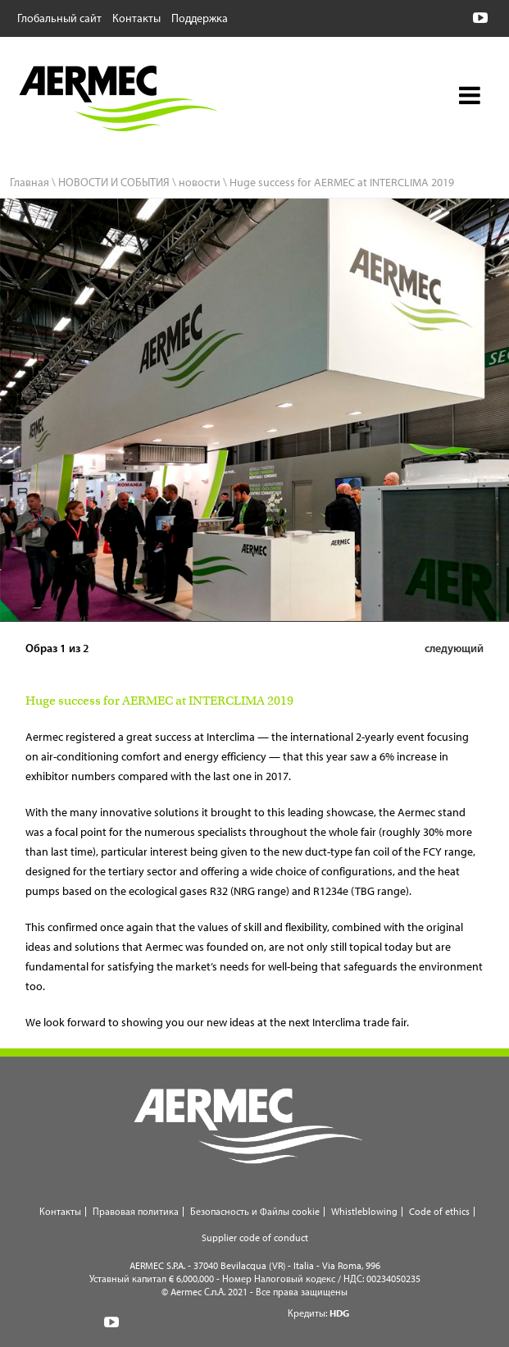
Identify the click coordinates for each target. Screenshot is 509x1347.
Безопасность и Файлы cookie (255, 1211)
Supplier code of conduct (255, 1237)
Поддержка (199, 17)
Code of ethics (439, 1211)
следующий (454, 648)
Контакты (136, 17)
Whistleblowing (364, 1211)
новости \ (203, 182)
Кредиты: (318, 1313)
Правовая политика (136, 1211)
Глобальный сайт (59, 17)
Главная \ (33, 182)
